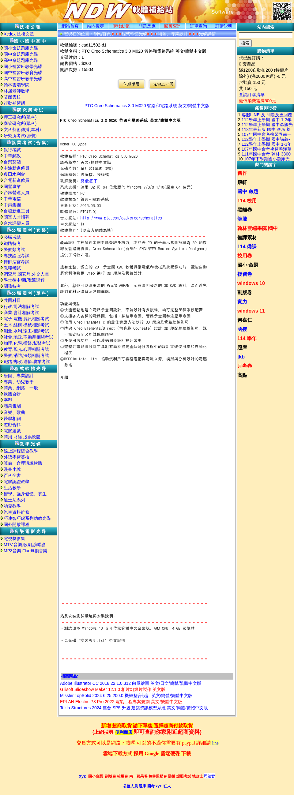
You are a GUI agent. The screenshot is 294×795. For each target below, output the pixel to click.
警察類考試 (14, 249)
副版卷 (244, 292)
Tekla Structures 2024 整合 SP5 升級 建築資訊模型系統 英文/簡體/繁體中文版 (134, 707)
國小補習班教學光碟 (23, 66)
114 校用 (247, 200)
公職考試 (12, 237)
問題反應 (147, 26)
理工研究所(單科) (20, 117)
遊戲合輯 (12, 424)
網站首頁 (70, 26)
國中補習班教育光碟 (23, 72)
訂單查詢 (198, 26)
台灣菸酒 (12, 161)
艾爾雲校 (12, 97)
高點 (242, 375)
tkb (241, 356)
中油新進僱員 (16, 168)
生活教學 (12, 487)
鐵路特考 (12, 243)
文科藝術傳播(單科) (22, 129)
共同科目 (12, 300)
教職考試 (12, 267)
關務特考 (12, 286)
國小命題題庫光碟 (21, 48)
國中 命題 (247, 191)
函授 (242, 329)
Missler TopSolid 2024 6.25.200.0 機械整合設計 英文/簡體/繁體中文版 (126, 695)
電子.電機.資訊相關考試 (26, 318)
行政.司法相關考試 (21, 306)
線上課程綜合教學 (21, 450)
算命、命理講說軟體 (23, 463)
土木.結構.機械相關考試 (26, 324)
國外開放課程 (16, 524)
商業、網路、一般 (21, 387)
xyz (82, 776)
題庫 (242, 347)
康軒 (242, 182)
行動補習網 (14, 103)
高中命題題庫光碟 (21, 60)
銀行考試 (12, 149)
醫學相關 (12, 418)
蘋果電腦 (12, 406)
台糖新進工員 (16, 210)
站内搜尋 (95, 26)
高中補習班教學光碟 (23, 78)
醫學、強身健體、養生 (25, 493)
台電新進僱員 (16, 180)
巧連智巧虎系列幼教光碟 (27, 518)
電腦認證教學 (16, 481)
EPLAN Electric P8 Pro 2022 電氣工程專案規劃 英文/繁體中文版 (121, 701)
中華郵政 (12, 155)
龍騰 (242, 219)
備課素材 (247, 237)
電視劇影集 (14, 538)
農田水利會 (14, 174)
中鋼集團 (12, 204)
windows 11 (251, 310)
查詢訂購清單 (252, 94)
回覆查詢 (172, 26)
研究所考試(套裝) (20, 135)
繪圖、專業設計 (19, 375)
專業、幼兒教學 (19, 381)
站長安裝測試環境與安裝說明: (87, 616)
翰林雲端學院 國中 (257, 228)
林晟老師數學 (16, 90)
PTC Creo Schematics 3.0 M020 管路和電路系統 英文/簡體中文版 (147, 105)
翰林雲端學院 (16, 84)
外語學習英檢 (16, 457)
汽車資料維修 (16, 512)
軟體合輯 (12, 394)
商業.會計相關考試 (21, 312)
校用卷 (244, 255)
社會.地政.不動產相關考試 (28, 337)
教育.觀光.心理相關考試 (26, 349)
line (215, 743)
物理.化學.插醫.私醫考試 (27, 343)
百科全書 (12, 475)
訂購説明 (223, 26)
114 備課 (247, 246)
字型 (8, 400)
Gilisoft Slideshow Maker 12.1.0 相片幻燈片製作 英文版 (112, 689)
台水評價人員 (16, 223)
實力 (242, 301)
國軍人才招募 (16, 217)
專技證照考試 (16, 255)
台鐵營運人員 (16, 192)
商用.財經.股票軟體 (22, 436)
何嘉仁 (244, 320)
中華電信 (12, 198)
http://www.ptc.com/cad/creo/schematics (121, 218)
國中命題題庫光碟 (21, 54)
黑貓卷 (244, 209)
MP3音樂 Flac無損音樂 (25, 550)
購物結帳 (121, 26)
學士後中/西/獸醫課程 (24, 280)
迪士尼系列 (14, 499)
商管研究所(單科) (20, 123)
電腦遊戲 (12, 430)
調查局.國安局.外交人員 (26, 274)
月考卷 (244, 366)
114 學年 (247, 338)
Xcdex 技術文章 (19, 34)
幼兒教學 (12, 506)
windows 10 (251, 283)
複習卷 (244, 274)
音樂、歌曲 (14, 412)
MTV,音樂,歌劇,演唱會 (25, 544)
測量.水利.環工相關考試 (26, 330)
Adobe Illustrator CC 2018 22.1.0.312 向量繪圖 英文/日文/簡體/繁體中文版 (130, 683)
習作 (242, 173)
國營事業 (12, 186)
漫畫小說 (12, 469)
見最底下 (89, 181)
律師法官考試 (16, 261)
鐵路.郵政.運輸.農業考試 (27, 361)
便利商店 (123, 732)
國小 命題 (247, 265)
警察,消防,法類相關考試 (26, 355)
